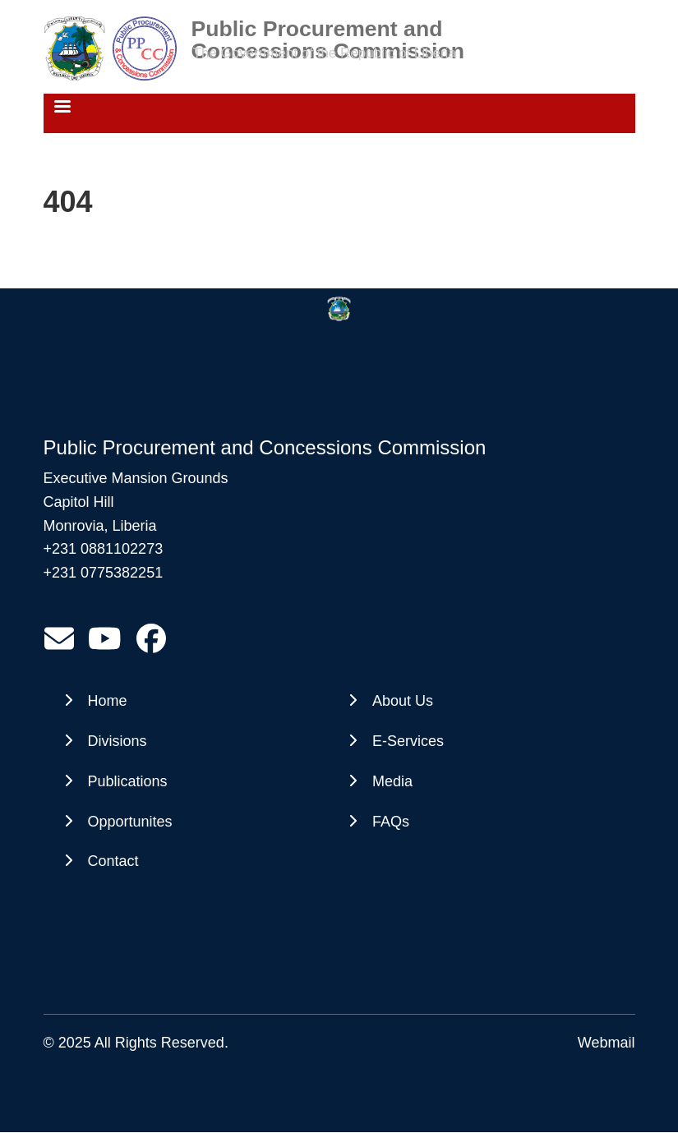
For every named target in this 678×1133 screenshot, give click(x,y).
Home (107, 701)
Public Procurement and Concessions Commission (328, 28)
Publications (128, 781)
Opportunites (130, 821)
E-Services (408, 741)
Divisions (117, 741)
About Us (402, 701)
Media (392, 781)
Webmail (606, 1042)
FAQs (390, 821)
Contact (113, 861)
